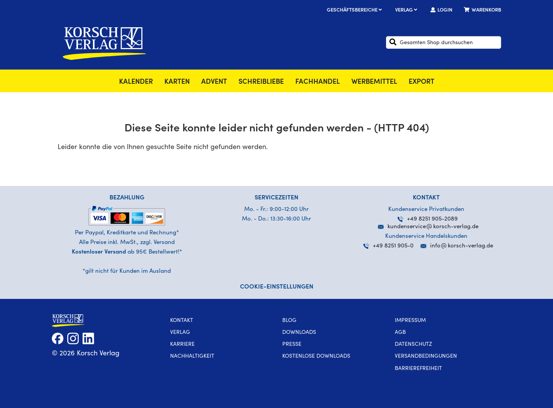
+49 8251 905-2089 (427, 219)
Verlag (407, 10)
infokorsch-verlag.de (461, 246)
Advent (214, 82)
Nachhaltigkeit (192, 356)
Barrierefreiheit (418, 369)
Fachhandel (317, 82)
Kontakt (181, 320)
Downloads (299, 332)
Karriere (182, 344)
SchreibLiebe (261, 82)
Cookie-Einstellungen (276, 287)
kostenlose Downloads (316, 356)
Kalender (136, 82)
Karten (177, 82)
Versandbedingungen (426, 356)
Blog (289, 320)
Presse (291, 344)
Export (421, 82)
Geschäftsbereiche (355, 10)
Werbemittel (374, 82)
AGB (400, 332)
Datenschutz (413, 344)
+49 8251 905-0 (388, 246)
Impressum (410, 320)
